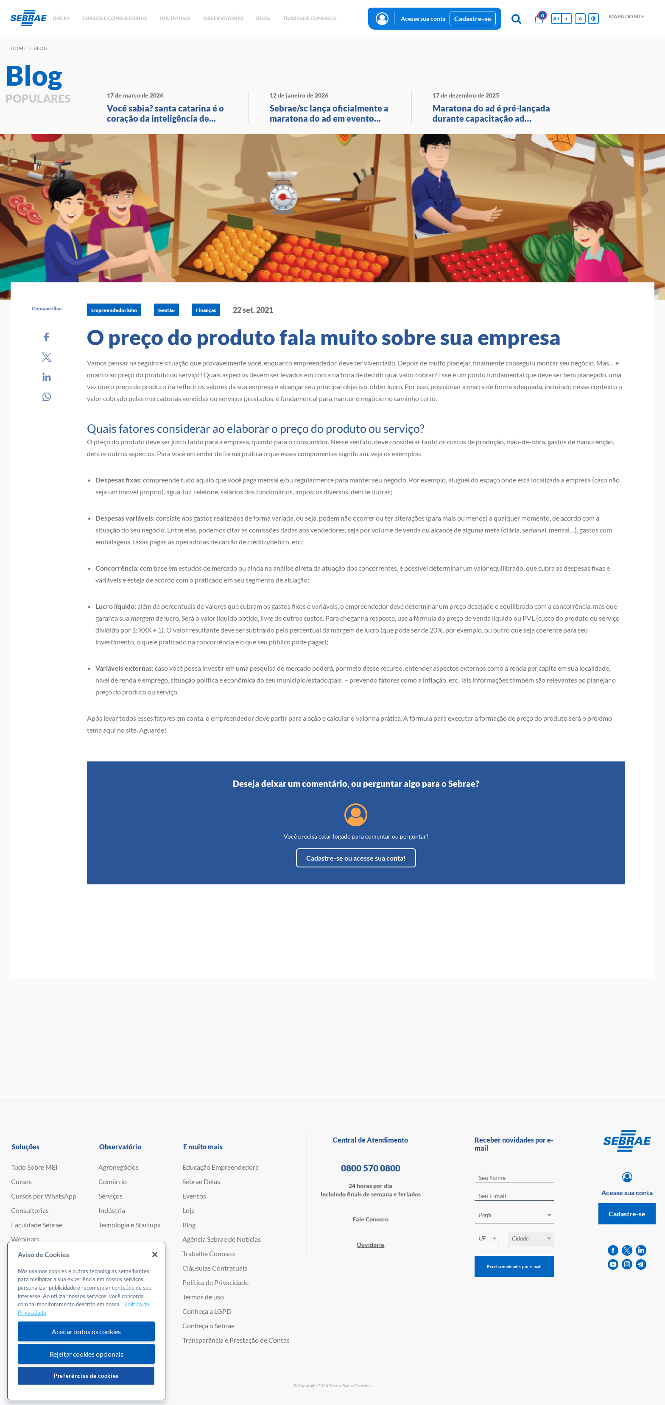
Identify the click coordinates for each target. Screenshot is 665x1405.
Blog (189, 1225)
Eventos (194, 1196)
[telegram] (641, 1264)
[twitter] (627, 1250)
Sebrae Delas (201, 1181)
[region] (86, 1321)
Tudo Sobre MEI (34, 1167)
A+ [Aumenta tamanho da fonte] (556, 18)
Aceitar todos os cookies (86, 1331)
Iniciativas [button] (175, 18)
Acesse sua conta (423, 18)
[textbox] (518, 1215)
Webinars (25, 1239)
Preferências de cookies (86, 1375)
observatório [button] (223, 18)
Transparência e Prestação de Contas (236, 1340)
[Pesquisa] (516, 18)
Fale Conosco (370, 1219)
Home (18, 48)
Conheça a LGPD (207, 1311)
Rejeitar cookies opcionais (86, 1354)
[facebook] (613, 1250)
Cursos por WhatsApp (43, 1196)
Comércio (112, 1181)
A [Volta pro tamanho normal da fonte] (580, 18)
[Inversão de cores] (593, 18)
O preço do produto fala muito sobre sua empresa (324, 337)
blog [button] (263, 18)
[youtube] (613, 1264)
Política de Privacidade (215, 1282)
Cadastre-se (472, 18)
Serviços (110, 1196)
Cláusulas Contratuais (214, 1268)
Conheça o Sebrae (208, 1325)
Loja (188, 1210)
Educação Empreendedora (220, 1167)
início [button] (61, 18)
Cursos (21, 1181)
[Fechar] (154, 1254)
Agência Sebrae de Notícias (221, 1239)
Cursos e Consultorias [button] (114, 18)
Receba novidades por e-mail (514, 1266)
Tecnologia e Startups (129, 1225)
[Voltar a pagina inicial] (29, 18)
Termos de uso (203, 1297)
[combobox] (514, 1216)
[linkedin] (641, 1250)
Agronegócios (118, 1167)
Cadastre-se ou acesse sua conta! (356, 858)
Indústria (111, 1210)
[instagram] (627, 1264)
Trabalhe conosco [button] (310, 18)
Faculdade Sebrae (36, 1225)
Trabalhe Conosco (208, 1253)
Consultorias (30, 1210)
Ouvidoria (370, 1244)
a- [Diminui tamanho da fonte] (566, 18)
